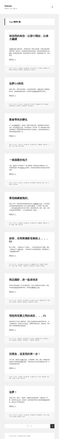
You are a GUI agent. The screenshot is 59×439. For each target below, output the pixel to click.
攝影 (43, 182)
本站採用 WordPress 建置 (24, 436)
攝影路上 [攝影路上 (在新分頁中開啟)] (23, 168)
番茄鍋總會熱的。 (19, 198)
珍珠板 (13, 378)
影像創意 (14, 340)
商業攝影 (46, 104)
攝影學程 (19, 302)
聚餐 (23, 146)
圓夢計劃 (12, 49)
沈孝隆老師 (35, 91)
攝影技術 (25, 302)
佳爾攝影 (45, 68)
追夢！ (13, 392)
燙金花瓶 (37, 266)
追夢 (24, 416)
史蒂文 (21, 104)
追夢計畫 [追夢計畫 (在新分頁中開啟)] (16, 208)
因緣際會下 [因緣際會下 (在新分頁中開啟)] (17, 125)
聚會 (20, 146)
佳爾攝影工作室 (39, 104)
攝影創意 (19, 340)
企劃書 (32, 300)
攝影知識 (26, 266)
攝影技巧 (21, 266)
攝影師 (45, 400)
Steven (8, 5)
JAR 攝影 (40, 68)
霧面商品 (42, 266)
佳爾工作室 (34, 144)
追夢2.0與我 (16, 83)
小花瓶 (12, 266)
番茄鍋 (12, 224)
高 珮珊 (20, 264)
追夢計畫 (27, 68)
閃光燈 (18, 378)
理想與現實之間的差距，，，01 (27, 315)
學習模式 (14, 302)
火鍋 (13, 146)
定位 (27, 323)
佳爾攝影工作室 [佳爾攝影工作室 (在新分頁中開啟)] (37, 204)
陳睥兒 (20, 338)
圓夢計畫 (15, 69)
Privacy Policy (12, 436)
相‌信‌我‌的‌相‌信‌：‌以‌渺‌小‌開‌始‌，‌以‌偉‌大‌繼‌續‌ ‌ (28, 37)
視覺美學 (32, 340)
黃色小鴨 (23, 378)
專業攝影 (21, 69)
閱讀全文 (12, 59)
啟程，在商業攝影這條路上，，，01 (28, 239)
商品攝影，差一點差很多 (23, 279)
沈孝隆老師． (26, 340)
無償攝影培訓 (27, 69)
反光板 (39, 376)
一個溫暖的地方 (18, 160)
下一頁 (52, 426)
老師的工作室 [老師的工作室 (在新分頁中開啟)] (19, 127)
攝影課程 (19, 416)
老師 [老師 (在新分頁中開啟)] (14, 165)
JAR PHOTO (34, 68)
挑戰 (10, 53)
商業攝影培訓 (12, 106)
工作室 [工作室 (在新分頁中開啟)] (32, 321)
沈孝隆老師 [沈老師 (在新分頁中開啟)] (16, 287)
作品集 (33, 104)
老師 (16, 146)
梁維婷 (21, 68)
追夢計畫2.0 (31, 106)
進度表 (35, 302)
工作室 (19, 400)
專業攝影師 (39, 415)
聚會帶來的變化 (18, 119)
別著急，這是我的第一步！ (24, 354)
